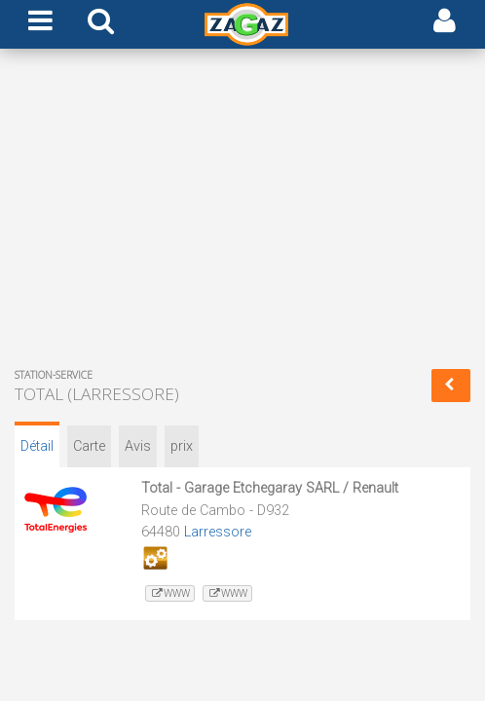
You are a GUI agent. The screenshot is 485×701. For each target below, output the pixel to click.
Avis (138, 446)
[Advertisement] (242, 212)
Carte (89, 446)
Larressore (217, 532)
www (170, 593)
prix (181, 446)
